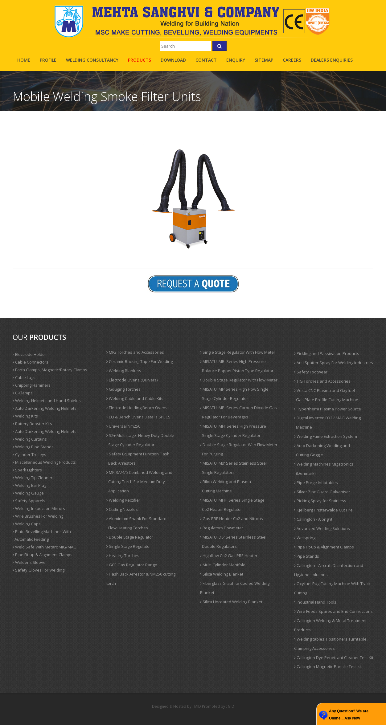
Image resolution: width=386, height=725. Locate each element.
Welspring (304, 537)
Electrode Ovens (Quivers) (132, 380)
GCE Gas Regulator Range (131, 565)
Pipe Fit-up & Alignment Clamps (42, 554)
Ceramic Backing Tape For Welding (139, 361)
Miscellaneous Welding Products (44, 462)
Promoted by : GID (218, 706)
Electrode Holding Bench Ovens (136, 407)
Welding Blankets (123, 370)
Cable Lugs (24, 377)
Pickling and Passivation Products (326, 353)
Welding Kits (25, 416)
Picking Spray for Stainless (320, 500)
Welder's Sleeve (29, 562)
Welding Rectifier (123, 500)
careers (292, 60)
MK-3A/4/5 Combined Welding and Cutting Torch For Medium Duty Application (139, 482)
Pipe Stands (306, 556)
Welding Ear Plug (29, 485)
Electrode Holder (29, 354)
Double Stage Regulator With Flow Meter (238, 380)
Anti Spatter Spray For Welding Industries (333, 362)
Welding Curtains (30, 439)
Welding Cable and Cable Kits (134, 398)
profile (48, 60)
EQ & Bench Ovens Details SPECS (138, 417)
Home (23, 60)
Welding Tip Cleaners (34, 477)
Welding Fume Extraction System (325, 436)
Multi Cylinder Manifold (222, 565)
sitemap (264, 60)
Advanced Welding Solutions (322, 528)
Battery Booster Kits (32, 423)
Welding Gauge (28, 493)
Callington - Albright (313, 519)
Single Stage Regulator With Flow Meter (237, 352)
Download (173, 60)
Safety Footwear (310, 372)
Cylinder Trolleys (29, 454)
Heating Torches (122, 555)
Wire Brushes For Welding (38, 516)
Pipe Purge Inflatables (316, 482)
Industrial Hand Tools (315, 602)
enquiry (235, 60)
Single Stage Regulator (128, 546)
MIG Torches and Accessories (135, 352)
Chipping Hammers (32, 385)
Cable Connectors (30, 362)
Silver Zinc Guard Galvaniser (322, 492)
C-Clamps (23, 393)
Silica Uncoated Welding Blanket (231, 602)
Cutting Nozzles (122, 509)
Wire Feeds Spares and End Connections (333, 611)
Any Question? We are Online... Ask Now (348, 714)
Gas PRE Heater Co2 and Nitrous (231, 518)
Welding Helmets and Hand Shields (47, 400)
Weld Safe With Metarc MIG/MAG (44, 547)
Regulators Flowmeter (221, 528)
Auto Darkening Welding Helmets (44, 408)
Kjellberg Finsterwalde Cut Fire (323, 510)
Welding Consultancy (92, 60)
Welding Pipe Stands (33, 447)
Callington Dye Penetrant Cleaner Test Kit (333, 657)
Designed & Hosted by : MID (176, 706)
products (139, 60)
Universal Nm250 (123, 426)
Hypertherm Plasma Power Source (327, 409)
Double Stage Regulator (129, 537)
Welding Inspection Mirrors (39, 508)
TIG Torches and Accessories (322, 381)
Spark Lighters (27, 470)
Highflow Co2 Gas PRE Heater (228, 555)
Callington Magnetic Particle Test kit (328, 666)
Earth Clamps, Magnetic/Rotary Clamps (50, 370)
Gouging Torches (123, 389)
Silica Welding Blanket (221, 574)
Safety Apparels (29, 500)
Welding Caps (27, 524)
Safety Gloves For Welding (38, 570)
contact (206, 60)
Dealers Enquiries (332, 60)
